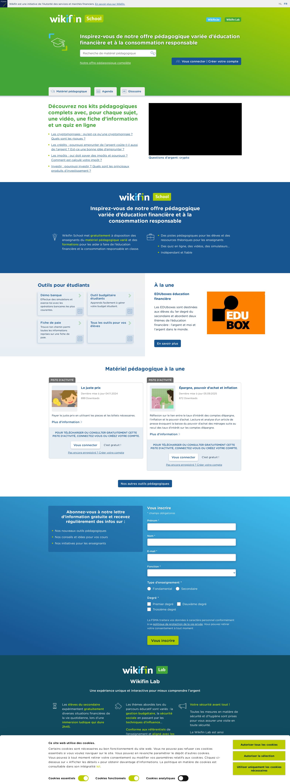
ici (98, 750)
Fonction (154, 566)
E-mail (152, 551)
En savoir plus (167, 343)
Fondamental (162, 589)
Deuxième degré (194, 604)
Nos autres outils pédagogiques (145, 483)
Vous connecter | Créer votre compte (207, 61)
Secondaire (189, 589)
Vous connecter (85, 445)
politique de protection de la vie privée (178, 624)
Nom (151, 536)
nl (280, 3)
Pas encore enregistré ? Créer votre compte (96, 452)
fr (285, 3)
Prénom (153, 520)
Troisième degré (164, 609)
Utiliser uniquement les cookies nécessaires (259, 752)
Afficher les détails (62, 774)
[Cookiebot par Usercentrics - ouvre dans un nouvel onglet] (24, 775)
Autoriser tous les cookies (259, 728)
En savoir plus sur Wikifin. (110, 4)
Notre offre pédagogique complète (105, 63)
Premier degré (163, 604)
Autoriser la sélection (259, 739)
